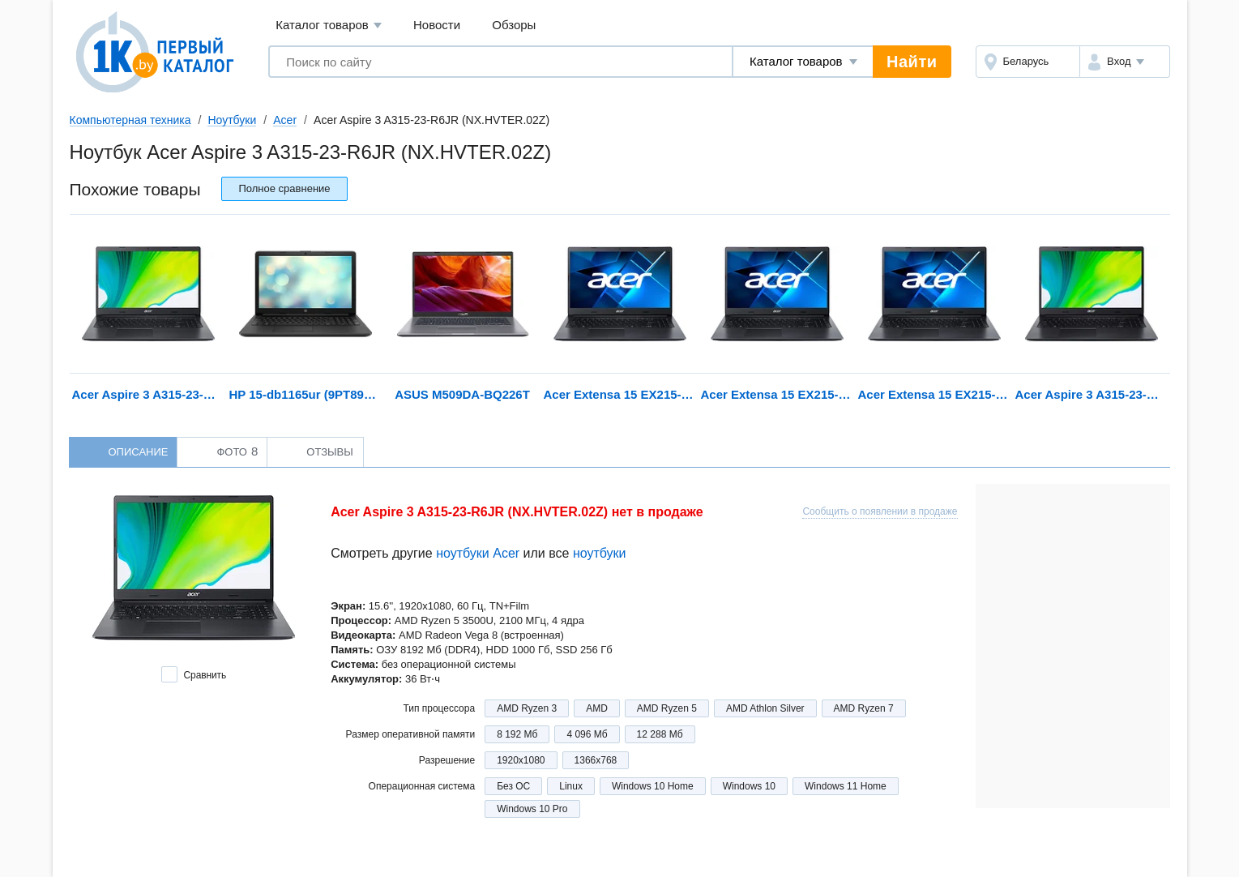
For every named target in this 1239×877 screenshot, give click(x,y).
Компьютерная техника (130, 119)
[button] (1124, 61)
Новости (436, 25)
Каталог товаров (329, 25)
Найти (912, 62)
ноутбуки (599, 553)
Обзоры (514, 25)
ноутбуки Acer (477, 553)
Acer (285, 119)
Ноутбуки (231, 119)
